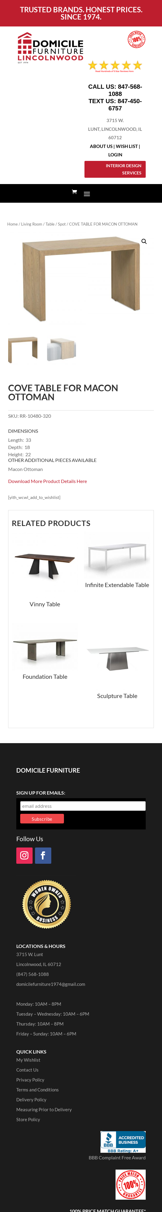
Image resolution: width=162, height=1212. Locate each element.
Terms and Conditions (37, 1089)
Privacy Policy (30, 1079)
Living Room (31, 224)
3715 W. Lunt (29, 954)
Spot (62, 224)
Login (115, 154)
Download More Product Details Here (47, 481)
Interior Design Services (123, 169)
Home (12, 224)
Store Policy (28, 1119)
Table (50, 224)
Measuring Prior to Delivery (44, 1109)
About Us (101, 146)
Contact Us (27, 1069)
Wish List (127, 146)
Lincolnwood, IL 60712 (38, 964)
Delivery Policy (31, 1099)
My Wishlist (28, 1060)
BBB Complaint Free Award (117, 1157)
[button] (144, 241)
